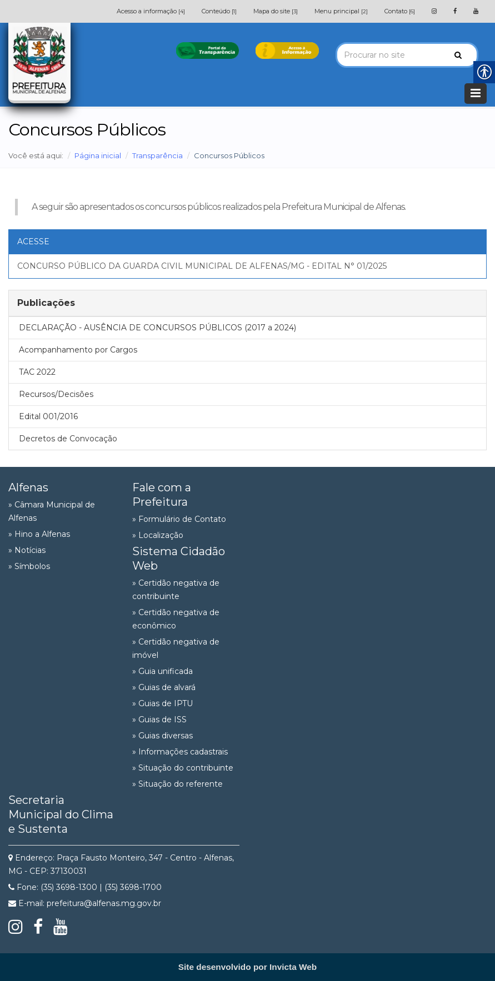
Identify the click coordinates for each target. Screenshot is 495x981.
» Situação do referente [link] (177, 784)
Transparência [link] (157, 155)
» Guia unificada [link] (162, 671)
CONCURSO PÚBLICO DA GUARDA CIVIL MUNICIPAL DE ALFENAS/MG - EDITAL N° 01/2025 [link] (202, 266)
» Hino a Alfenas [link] (39, 534)
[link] (434, 11)
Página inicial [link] (97, 155)
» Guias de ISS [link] (159, 720)
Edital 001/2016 (48, 416)
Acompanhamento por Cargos (78, 350)
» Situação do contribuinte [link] (182, 768)
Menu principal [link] (341, 11)
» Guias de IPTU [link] (162, 703)
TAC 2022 (37, 372)
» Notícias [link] (27, 550)
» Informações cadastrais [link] (180, 752)
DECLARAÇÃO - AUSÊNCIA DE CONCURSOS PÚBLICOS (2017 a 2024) (157, 328)
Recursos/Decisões (56, 394)
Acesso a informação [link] (151, 11)
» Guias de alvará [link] (164, 687)
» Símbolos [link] (29, 566)
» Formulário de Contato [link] (179, 519)
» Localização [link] (157, 535)
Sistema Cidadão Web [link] (178, 558)
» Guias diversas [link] (162, 736)
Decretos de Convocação (68, 439)
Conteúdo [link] (219, 11)
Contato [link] (399, 11)
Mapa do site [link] (275, 11)
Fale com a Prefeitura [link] (161, 495)
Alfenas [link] (28, 487)
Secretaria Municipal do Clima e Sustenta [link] (60, 814)
